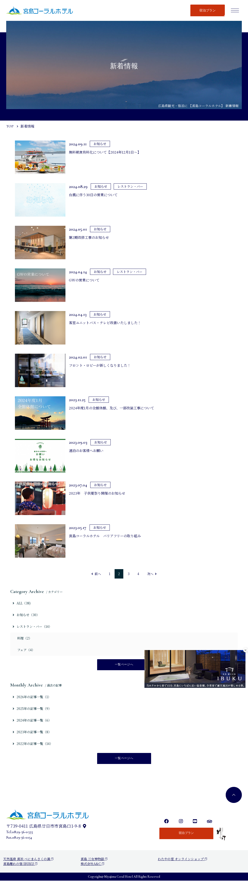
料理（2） (24, 638)
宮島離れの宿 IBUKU (20, 865)
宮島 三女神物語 (94, 860)
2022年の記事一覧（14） (33, 744)
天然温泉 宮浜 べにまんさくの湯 (28, 860)
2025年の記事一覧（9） (32, 709)
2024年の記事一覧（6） (32, 721)
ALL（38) (22, 603)
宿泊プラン (207, 10)
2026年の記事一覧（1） (32, 697)
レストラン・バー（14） (32, 626)
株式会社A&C (92, 865)
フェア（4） (26, 650)
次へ (152, 573)
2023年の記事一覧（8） (32, 732)
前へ (96, 573)
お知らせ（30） (26, 614)
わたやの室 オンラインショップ (182, 860)
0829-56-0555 (22, 833)
